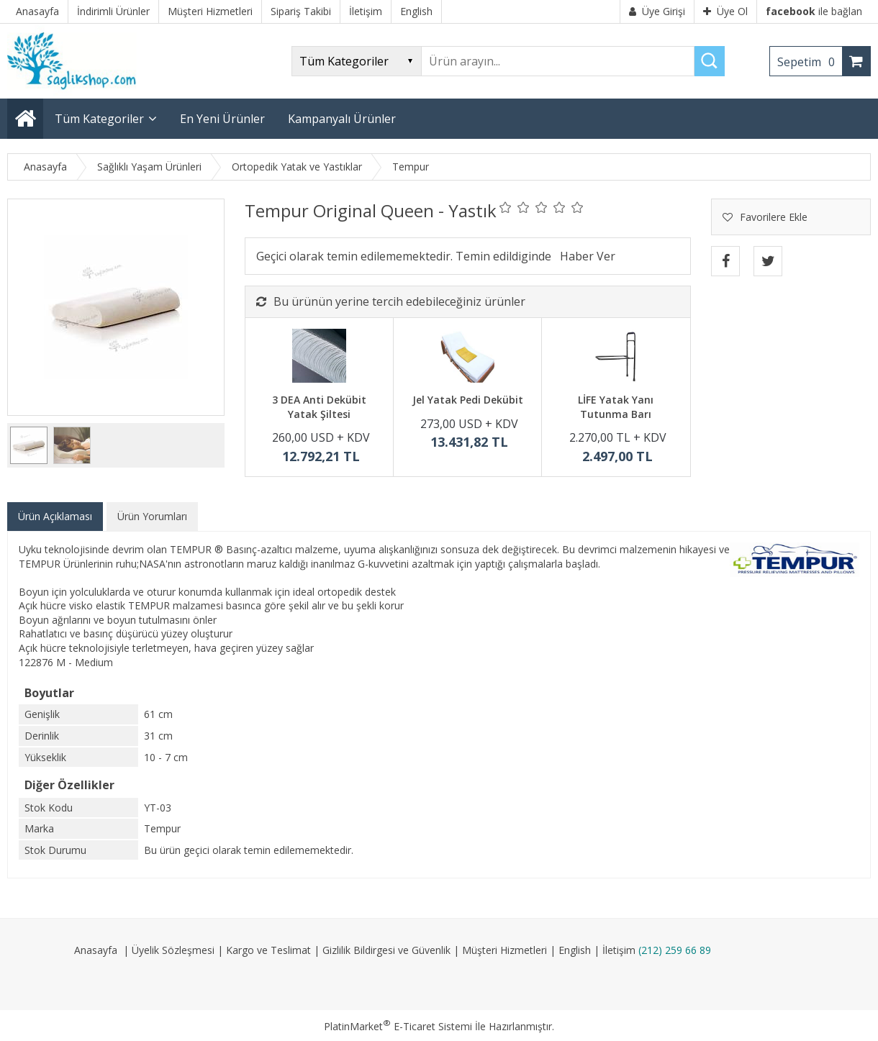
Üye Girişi (657, 11)
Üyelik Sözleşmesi (173, 950)
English (574, 950)
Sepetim (809, 62)
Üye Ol (725, 11)
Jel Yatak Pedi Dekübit (467, 399)
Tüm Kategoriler (99, 119)
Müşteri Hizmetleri (504, 950)
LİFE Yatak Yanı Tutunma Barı (615, 407)
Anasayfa (95, 950)
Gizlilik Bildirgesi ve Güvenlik (386, 950)
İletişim (618, 950)
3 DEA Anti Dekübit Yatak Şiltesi (319, 407)
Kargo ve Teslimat (268, 950)
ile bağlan (814, 11)
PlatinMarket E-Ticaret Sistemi (398, 1026)
